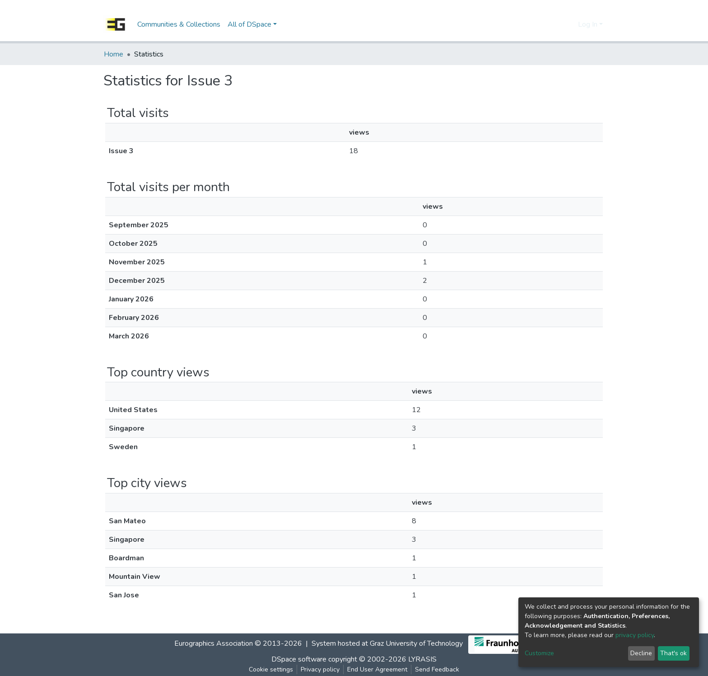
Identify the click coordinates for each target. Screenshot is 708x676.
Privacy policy (320, 669)
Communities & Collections (178, 24)
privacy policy (634, 635)
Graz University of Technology (416, 643)
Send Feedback (437, 669)
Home (113, 54)
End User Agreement (377, 669)
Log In (587, 24)
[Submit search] (555, 24)
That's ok (673, 653)
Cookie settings (271, 669)
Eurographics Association (213, 643)
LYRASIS (422, 659)
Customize (539, 653)
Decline (641, 653)
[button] (568, 24)
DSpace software (298, 659)
